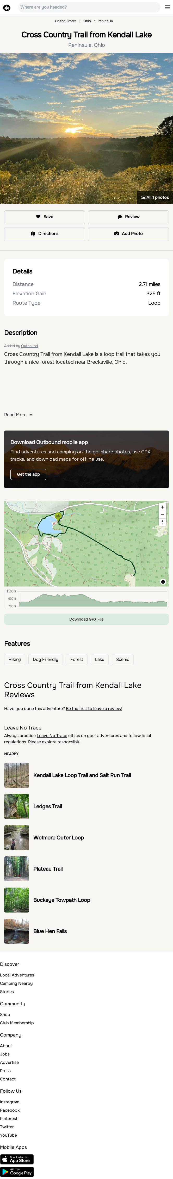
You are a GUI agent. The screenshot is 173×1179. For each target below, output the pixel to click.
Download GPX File (86, 619)
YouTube (8, 1135)
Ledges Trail (47, 806)
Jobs (5, 1054)
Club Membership (17, 1023)
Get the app (28, 474)
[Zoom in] (162, 507)
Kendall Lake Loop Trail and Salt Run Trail (82, 775)
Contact (8, 1079)
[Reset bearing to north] (162, 522)
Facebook (10, 1110)
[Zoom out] (162, 514)
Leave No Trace (52, 735)
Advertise (9, 1062)
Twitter (7, 1127)
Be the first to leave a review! (94, 708)
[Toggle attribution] (163, 582)
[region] (86, 544)
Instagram (9, 1102)
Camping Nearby (16, 983)
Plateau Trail (48, 869)
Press (5, 1070)
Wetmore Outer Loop (58, 838)
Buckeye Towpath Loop (61, 900)
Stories (7, 991)
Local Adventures (17, 975)
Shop (5, 1014)
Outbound (29, 345)
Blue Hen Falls (50, 931)
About (6, 1045)
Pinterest (8, 1118)
